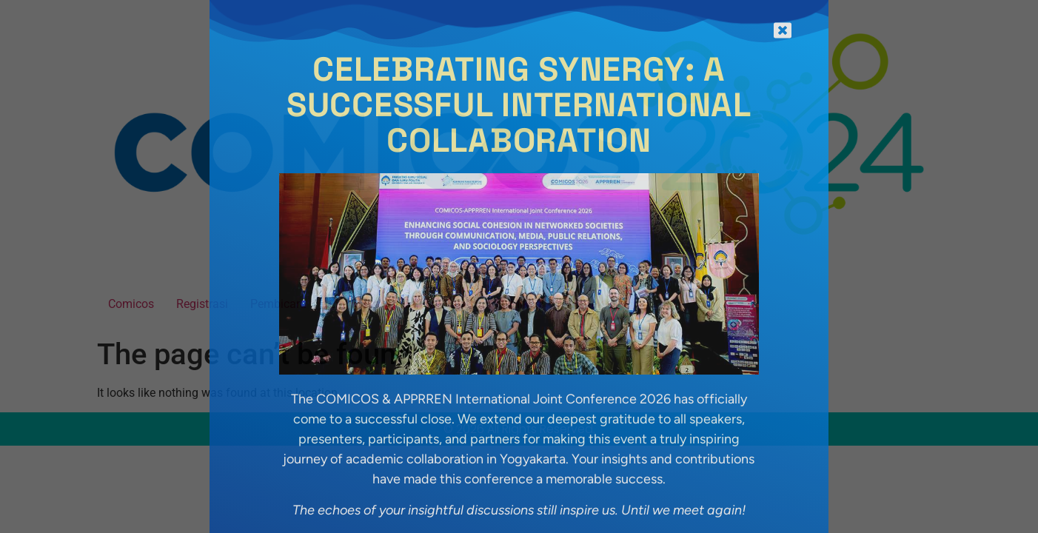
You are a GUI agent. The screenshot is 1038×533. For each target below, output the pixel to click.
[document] (519, 266)
